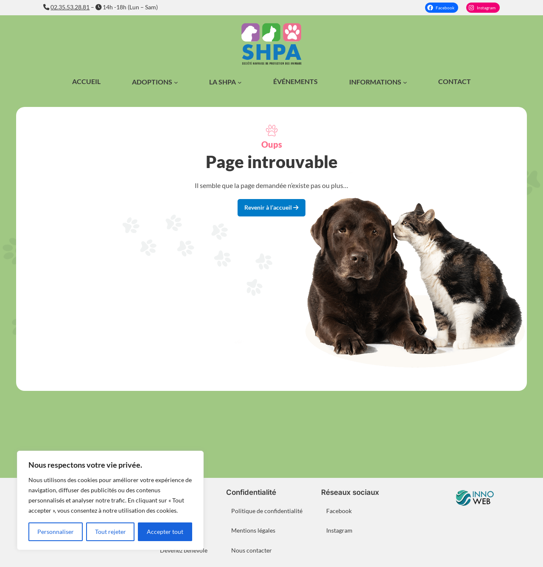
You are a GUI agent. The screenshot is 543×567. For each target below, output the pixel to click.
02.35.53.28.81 (70, 7)
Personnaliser (55, 531)
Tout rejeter (110, 531)
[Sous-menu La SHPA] (240, 82)
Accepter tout (165, 531)
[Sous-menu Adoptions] (176, 82)
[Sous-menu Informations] (405, 82)
